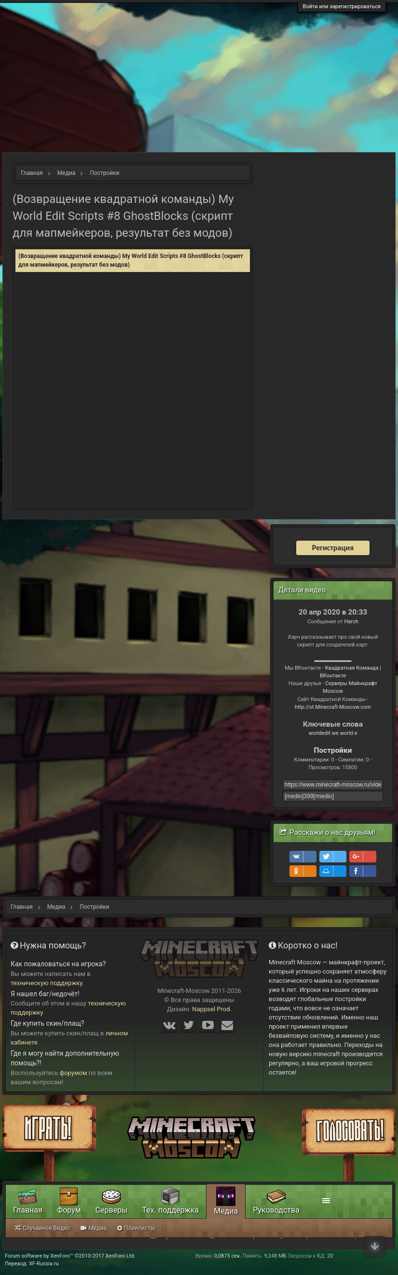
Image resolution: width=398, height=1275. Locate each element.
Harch (351, 621)
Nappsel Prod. (212, 1009)
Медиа (226, 1211)
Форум (69, 1210)
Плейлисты (136, 1228)
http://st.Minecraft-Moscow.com (333, 707)
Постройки (333, 750)
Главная (27, 1210)
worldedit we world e (333, 733)
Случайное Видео (42, 1228)
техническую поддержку (46, 983)
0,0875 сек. (227, 1256)
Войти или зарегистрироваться (342, 6)
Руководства (276, 1210)
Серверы (112, 1210)
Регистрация (333, 547)
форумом (73, 1072)
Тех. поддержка (170, 1210)
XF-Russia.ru (44, 1264)
